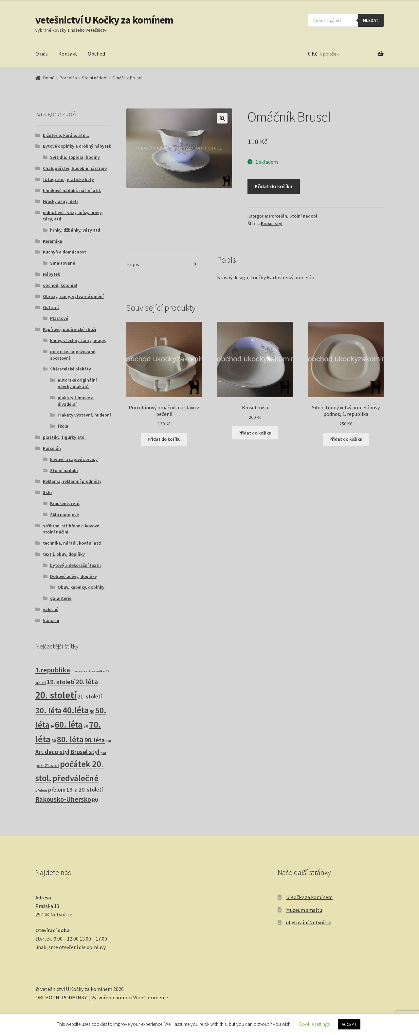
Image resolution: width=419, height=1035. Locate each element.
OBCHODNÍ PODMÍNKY (61, 997)
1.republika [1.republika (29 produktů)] (52, 669)
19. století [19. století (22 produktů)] (61, 682)
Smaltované (62, 263)
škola (63, 426)
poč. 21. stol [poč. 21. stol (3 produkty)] (47, 765)
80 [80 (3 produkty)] (53, 741)
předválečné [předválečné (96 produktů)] (75, 778)
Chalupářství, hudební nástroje (75, 168)
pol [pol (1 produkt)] (103, 753)
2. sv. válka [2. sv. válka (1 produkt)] (96, 671)
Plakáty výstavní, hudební (84, 415)
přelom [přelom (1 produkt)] (41, 790)
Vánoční (51, 620)
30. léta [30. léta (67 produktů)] (48, 710)
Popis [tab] (132, 264)
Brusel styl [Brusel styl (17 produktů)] (85, 752)
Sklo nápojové (64, 515)
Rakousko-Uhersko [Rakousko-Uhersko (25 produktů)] (63, 799)
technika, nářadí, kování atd (72, 543)
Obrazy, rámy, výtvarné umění (73, 296)
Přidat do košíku (273, 186)
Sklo (47, 492)
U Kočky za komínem (309, 897)
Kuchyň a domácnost (64, 252)
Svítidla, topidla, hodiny (75, 157)
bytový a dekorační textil (75, 565)
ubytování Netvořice (308, 922)
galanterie (60, 598)
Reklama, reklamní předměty (72, 481)
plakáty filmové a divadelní (76, 401)
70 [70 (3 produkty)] (85, 726)
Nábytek (51, 274)
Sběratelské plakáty (70, 369)
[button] (222, 118)
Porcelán (68, 78)
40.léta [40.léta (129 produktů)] (76, 709)
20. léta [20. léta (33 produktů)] (87, 681)
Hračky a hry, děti (60, 201)
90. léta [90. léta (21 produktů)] (94, 740)
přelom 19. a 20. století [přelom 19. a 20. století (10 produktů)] (75, 789)
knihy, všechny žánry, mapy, (78, 340)
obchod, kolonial (60, 285)
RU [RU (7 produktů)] (95, 800)
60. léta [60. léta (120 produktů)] (68, 724)
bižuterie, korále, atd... (66, 135)
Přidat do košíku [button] (164, 439)
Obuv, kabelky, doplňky (81, 587)
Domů (49, 78)
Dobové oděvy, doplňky (73, 576)
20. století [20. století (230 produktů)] (56, 695)
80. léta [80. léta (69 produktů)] (70, 739)
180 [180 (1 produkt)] (108, 741)
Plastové (59, 318)
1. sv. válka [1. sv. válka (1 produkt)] (79, 671)
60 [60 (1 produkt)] (52, 726)
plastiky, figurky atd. (64, 437)
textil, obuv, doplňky (64, 554)
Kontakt (67, 53)
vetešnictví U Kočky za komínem (104, 19)
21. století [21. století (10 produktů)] (90, 696)
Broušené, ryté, (65, 503)
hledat (371, 20)
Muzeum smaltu (304, 910)
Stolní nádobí (94, 78)
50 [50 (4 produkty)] (92, 712)
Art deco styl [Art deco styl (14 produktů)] (52, 752)
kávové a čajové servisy (74, 459)
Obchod (96, 53)
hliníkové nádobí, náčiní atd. (72, 190)
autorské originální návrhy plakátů (77, 383)
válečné (50, 609)
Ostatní (51, 307)
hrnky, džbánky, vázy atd (75, 230)
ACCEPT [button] (349, 1024)
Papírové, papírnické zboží (69, 329)
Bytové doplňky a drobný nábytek (77, 146)
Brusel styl (271, 223)
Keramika (52, 241)
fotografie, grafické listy (68, 179)
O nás (41, 53)
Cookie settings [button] (314, 1024)
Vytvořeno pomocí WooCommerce (129, 997)
